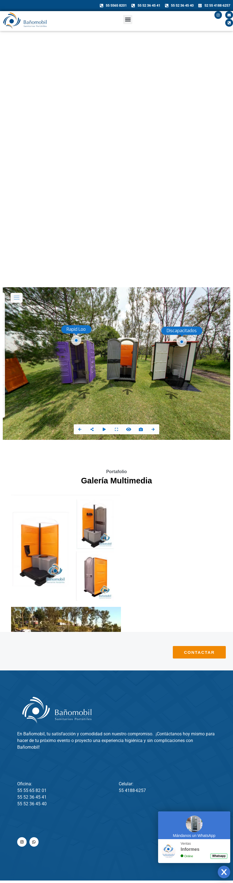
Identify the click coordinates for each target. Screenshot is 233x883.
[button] (127, 21)
